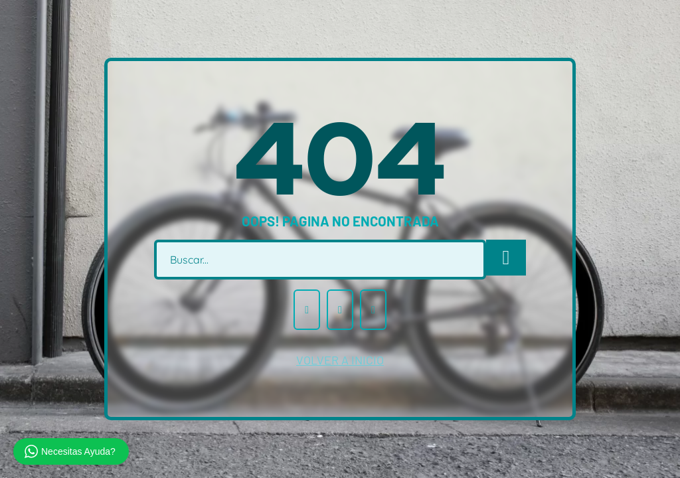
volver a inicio (340, 360)
